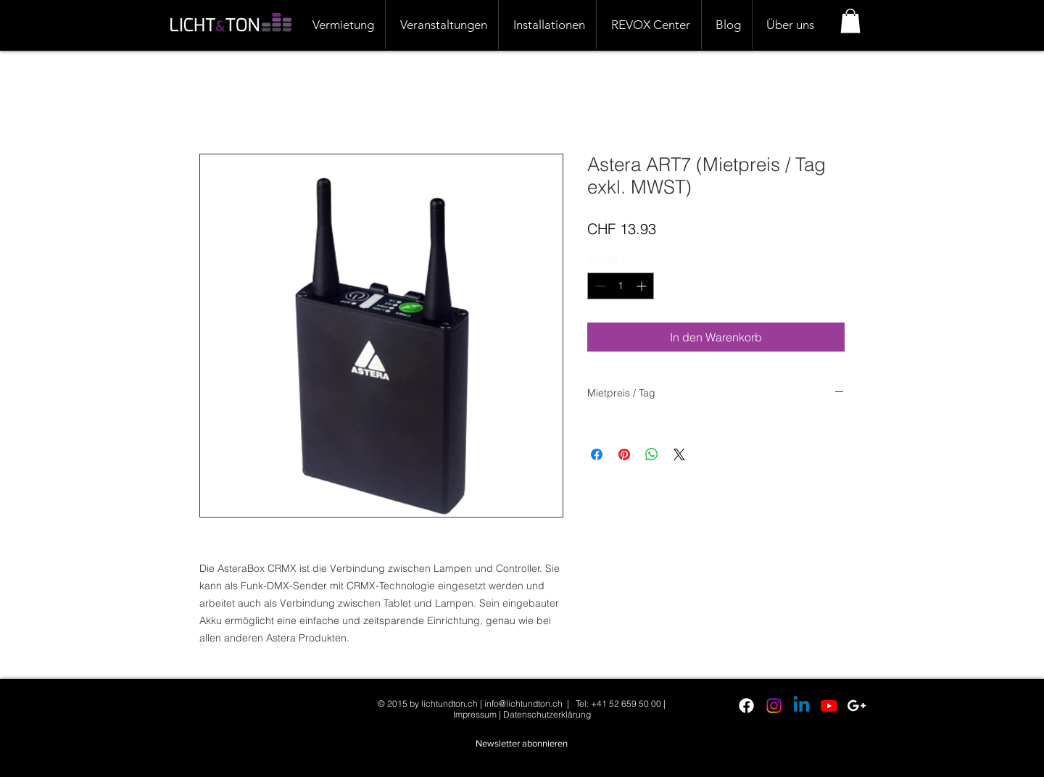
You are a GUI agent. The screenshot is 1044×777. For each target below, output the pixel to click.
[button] (850, 21)
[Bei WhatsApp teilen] (651, 454)
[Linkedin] (801, 705)
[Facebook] (746, 705)
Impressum (475, 714)
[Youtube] (829, 705)
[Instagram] (774, 705)
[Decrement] (598, 286)
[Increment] (643, 286)
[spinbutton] (621, 286)
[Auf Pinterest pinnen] (624, 454)
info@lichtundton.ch (523, 703)
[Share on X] (679, 454)
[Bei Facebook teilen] (596, 454)
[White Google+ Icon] (856, 705)
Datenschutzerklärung (547, 714)
